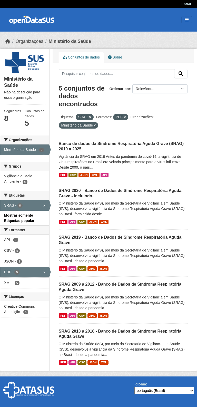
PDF (63, 175)
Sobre (115, 57)
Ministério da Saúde (70, 41)
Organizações (29, 41)
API (104, 175)
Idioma (140, 384)
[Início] (7, 41)
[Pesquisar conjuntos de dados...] (117, 73)
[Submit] (181, 73)
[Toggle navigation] (186, 20)
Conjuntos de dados (81, 57)
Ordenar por (120, 89)
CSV (73, 175)
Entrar (186, 4)
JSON (84, 175)
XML (95, 175)
